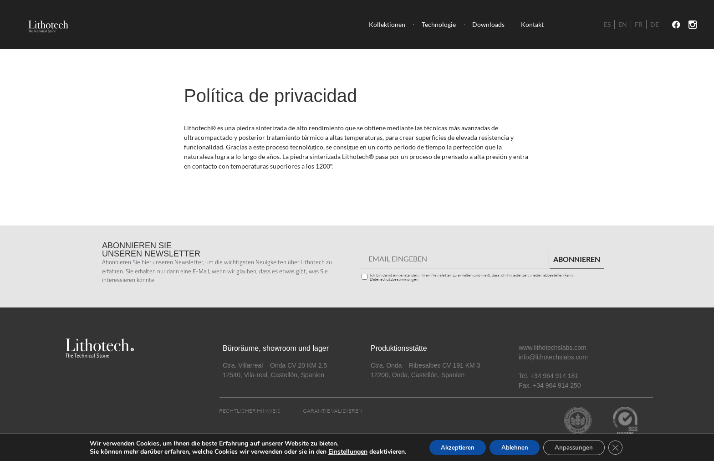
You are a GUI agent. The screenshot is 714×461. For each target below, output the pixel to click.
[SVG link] (46, 25)
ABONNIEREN (576, 259)
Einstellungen (338, 451)
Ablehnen (513, 446)
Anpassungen (578, 446)
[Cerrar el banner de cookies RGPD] (623, 447)
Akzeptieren (451, 446)
